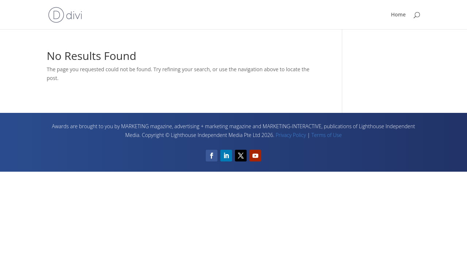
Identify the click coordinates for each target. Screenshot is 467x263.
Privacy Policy (290, 135)
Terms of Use (326, 135)
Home (398, 15)
